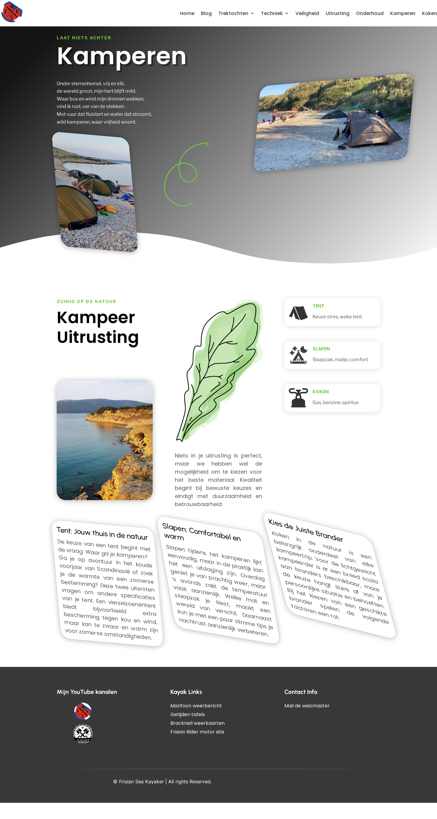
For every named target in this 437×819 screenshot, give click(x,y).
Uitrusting (337, 13)
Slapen (321, 365)
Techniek (272, 13)
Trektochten (233, 13)
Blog (206, 13)
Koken (429, 13)
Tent (318, 322)
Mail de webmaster (307, 721)
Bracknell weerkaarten (197, 739)
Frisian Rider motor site (197, 748)
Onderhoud (370, 13)
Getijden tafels (187, 730)
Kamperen (402, 13)
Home (187, 13)
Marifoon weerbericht (196, 721)
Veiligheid (307, 13)
